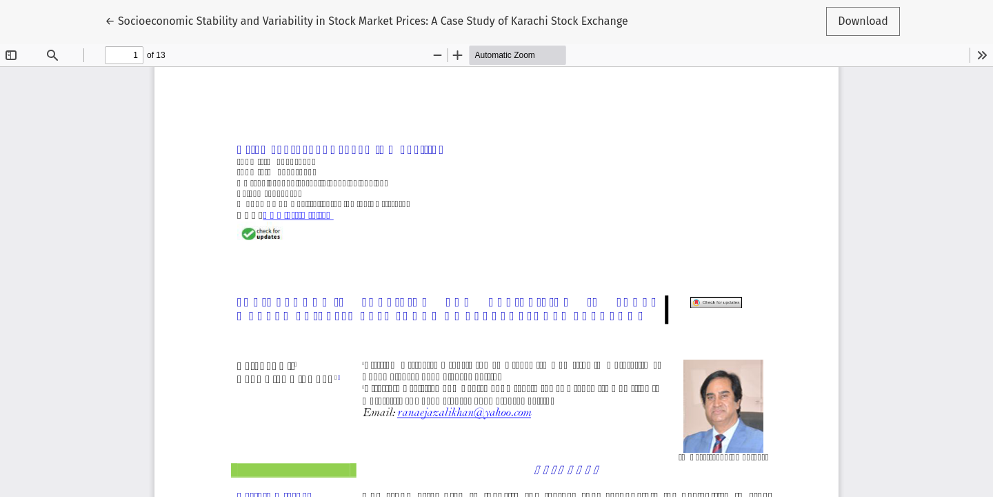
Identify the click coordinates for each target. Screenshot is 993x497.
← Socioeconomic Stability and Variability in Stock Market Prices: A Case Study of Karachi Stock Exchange (366, 20)
